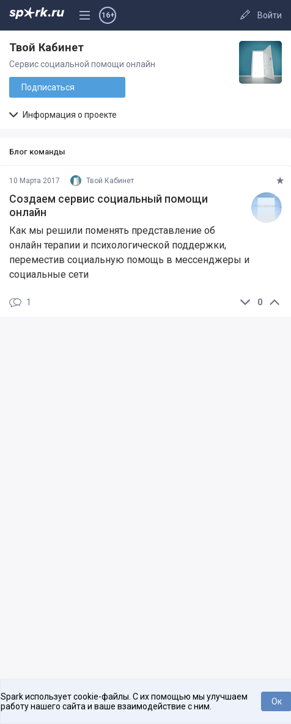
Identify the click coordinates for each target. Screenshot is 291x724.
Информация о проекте (63, 115)
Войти (269, 15)
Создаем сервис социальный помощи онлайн (108, 206)
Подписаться (48, 87)
